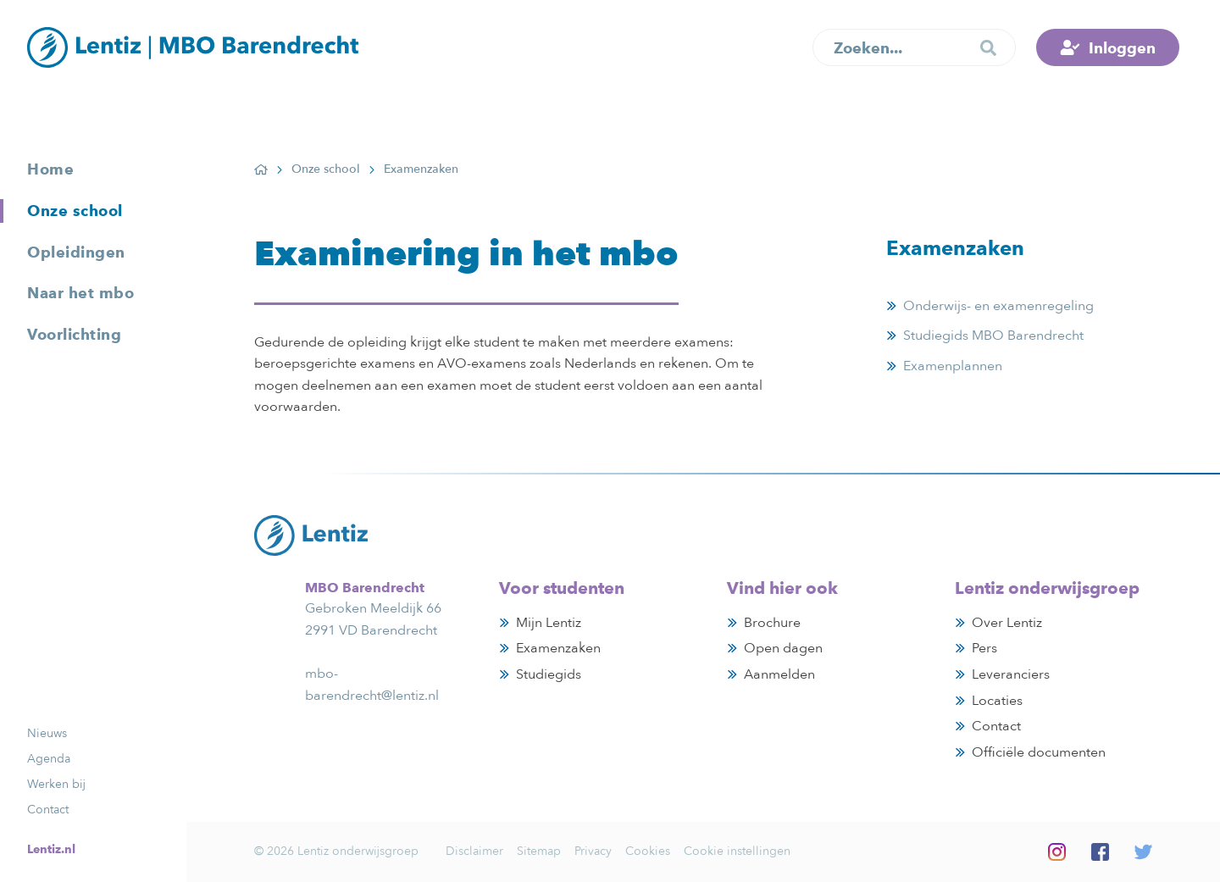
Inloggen (1122, 48)
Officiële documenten (1039, 752)
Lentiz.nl (51, 849)
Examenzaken (558, 648)
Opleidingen (76, 252)
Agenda (48, 759)
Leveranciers (1011, 674)
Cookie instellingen (737, 851)
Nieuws (47, 733)
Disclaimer (474, 851)
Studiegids (548, 674)
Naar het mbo (80, 293)
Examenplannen (952, 367)
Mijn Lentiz (548, 622)
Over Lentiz (1007, 622)
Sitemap (539, 851)
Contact (48, 810)
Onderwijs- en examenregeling (998, 306)
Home (50, 169)
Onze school (75, 210)
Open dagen (783, 648)
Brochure (772, 622)
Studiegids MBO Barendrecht (993, 335)
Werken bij (56, 784)
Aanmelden (779, 674)
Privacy (593, 851)
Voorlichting (74, 334)
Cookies (647, 851)
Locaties (997, 700)
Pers (984, 648)
